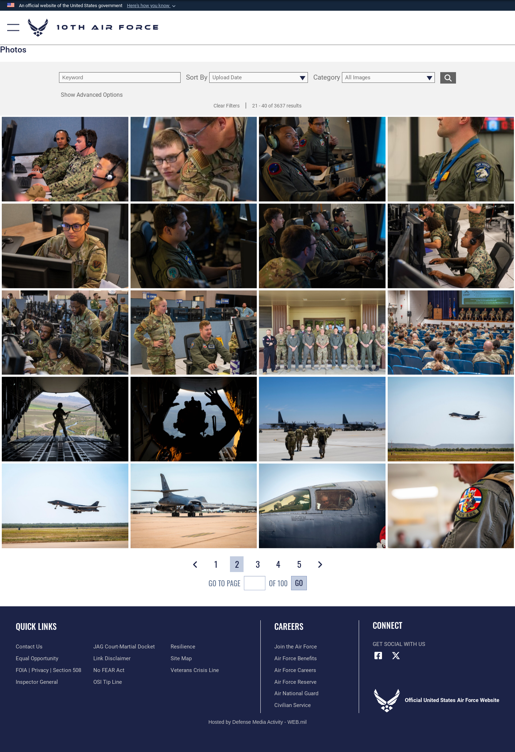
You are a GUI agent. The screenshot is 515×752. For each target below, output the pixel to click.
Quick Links (36, 626)
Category (326, 77)
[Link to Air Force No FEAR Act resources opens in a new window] (108, 670)
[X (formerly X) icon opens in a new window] (396, 655)
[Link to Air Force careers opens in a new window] (295, 670)
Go (299, 582)
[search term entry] (120, 77)
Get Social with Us (399, 644)
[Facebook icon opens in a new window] (378, 655)
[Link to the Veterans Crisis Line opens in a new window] (195, 670)
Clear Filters (227, 106)
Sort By (196, 77)
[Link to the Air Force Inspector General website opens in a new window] (37, 682)
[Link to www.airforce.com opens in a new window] (295, 646)
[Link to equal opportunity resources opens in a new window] (37, 658)
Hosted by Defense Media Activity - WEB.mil (258, 722)
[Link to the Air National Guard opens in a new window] (296, 693)
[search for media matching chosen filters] (448, 77)
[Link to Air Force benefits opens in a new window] (295, 658)
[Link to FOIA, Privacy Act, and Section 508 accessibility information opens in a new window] (48, 670)
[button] (152, 5)
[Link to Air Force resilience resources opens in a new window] (183, 646)
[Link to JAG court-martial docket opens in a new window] (124, 646)
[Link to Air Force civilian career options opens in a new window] (292, 705)
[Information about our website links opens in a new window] (112, 658)
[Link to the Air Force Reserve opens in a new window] (295, 682)
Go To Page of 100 (248, 584)
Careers (288, 626)
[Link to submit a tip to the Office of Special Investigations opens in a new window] (107, 682)
